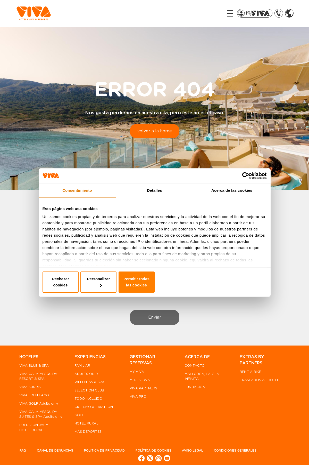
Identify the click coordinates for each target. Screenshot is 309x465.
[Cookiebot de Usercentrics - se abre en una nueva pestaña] (244, 179)
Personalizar (154, 282)
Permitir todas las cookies (230, 282)
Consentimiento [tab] (77, 193)
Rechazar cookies (79, 282)
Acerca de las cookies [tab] (231, 193)
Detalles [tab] (154, 193)
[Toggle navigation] (221, 13)
